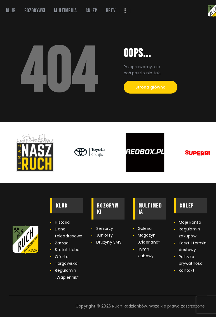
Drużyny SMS (108, 242)
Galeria (145, 228)
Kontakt (186, 270)
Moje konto (190, 222)
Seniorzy (104, 228)
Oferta (62, 256)
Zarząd (62, 243)
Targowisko (66, 263)
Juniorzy (104, 235)
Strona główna (150, 87)
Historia (62, 222)
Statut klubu (67, 249)
